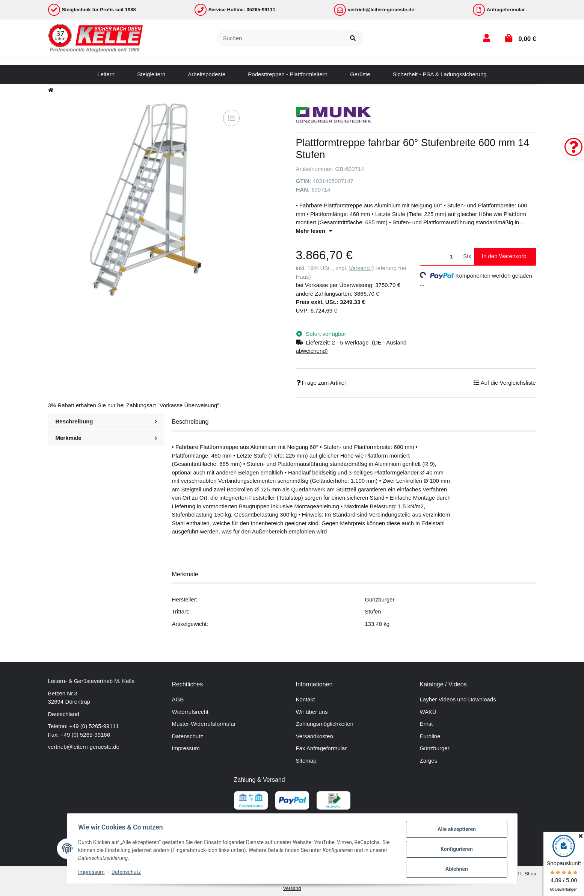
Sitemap (306, 760)
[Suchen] (280, 38)
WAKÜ (428, 712)
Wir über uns (312, 712)
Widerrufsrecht (190, 712)
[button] (486, 38)
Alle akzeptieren (456, 830)
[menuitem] (106, 74)
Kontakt (305, 699)
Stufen (373, 611)
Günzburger (379, 599)
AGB (178, 699)
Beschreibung (106, 421)
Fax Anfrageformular (321, 748)
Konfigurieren (456, 850)
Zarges (429, 760)
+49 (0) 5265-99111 (94, 726)
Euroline (430, 736)
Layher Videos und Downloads (458, 699)
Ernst (426, 724)
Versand (360, 268)
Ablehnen (456, 869)
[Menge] (440, 256)
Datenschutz (187, 736)
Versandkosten (314, 736)
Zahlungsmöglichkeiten (324, 724)
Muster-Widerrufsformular (204, 724)
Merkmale (106, 438)
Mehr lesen (314, 231)
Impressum (186, 748)
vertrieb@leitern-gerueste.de (83, 746)
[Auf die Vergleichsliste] (231, 118)
